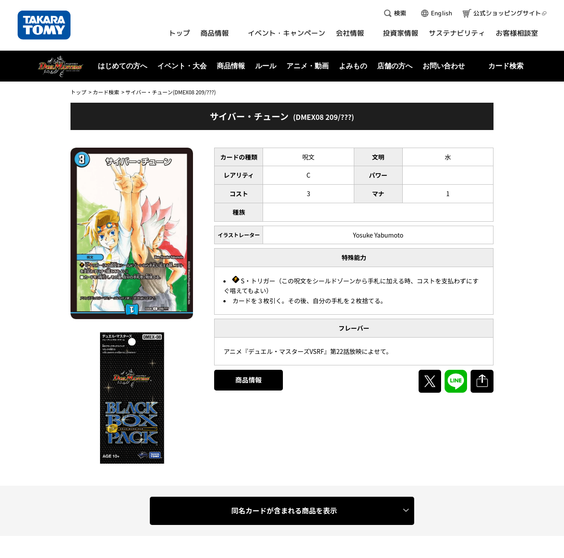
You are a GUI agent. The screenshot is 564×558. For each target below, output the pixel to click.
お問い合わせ (444, 66)
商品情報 (248, 379)
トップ (78, 92)
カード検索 (106, 92)
